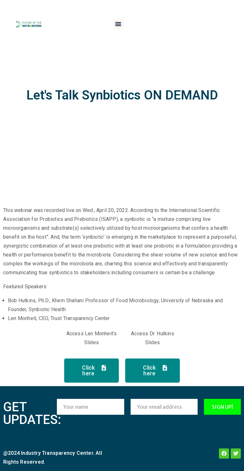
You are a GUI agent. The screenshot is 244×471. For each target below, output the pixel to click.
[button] (118, 24)
